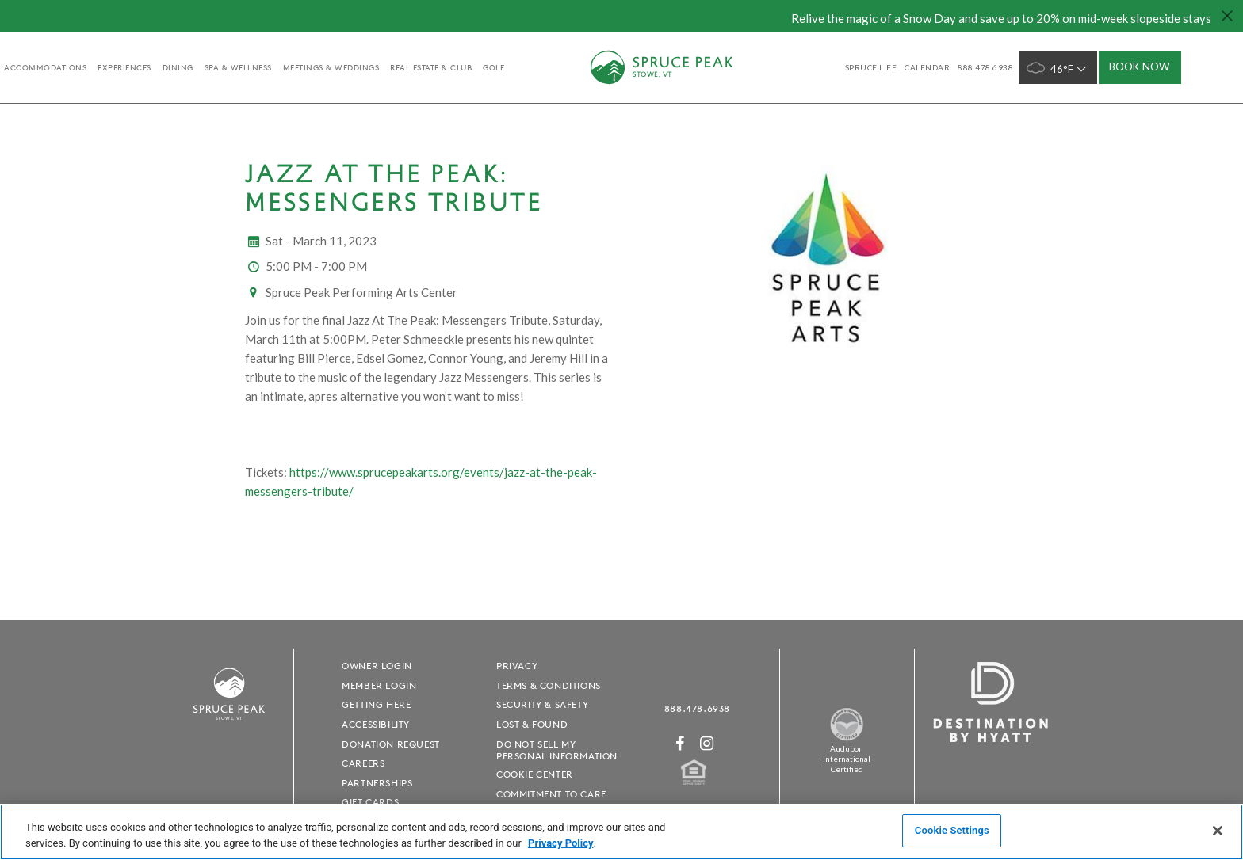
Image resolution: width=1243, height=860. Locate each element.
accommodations (45, 67)
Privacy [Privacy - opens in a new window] (516, 666)
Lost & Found (532, 724)
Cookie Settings (952, 830)
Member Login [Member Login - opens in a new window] (379, 685)
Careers (363, 763)
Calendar (927, 67)
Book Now (1139, 66)
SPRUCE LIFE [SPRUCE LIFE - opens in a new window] (871, 67)
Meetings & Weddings (331, 67)
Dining (178, 67)
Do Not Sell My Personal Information (557, 750)
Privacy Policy (560, 843)
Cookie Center (534, 774)
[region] (621, 832)
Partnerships (377, 783)
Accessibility (376, 724)
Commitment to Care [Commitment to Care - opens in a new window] (551, 794)
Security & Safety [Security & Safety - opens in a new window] (542, 704)
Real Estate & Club (431, 67)
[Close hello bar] (1227, 16)
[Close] (1217, 830)
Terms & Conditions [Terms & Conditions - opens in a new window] (548, 685)
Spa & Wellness (238, 67)
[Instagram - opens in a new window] (707, 743)
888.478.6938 (697, 708)
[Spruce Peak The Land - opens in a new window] (846, 738)
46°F (1058, 68)
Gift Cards (370, 802)
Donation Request (391, 744)
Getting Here (376, 704)
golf (493, 67)
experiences (124, 67)
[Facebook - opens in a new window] (680, 743)
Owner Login (377, 666)
